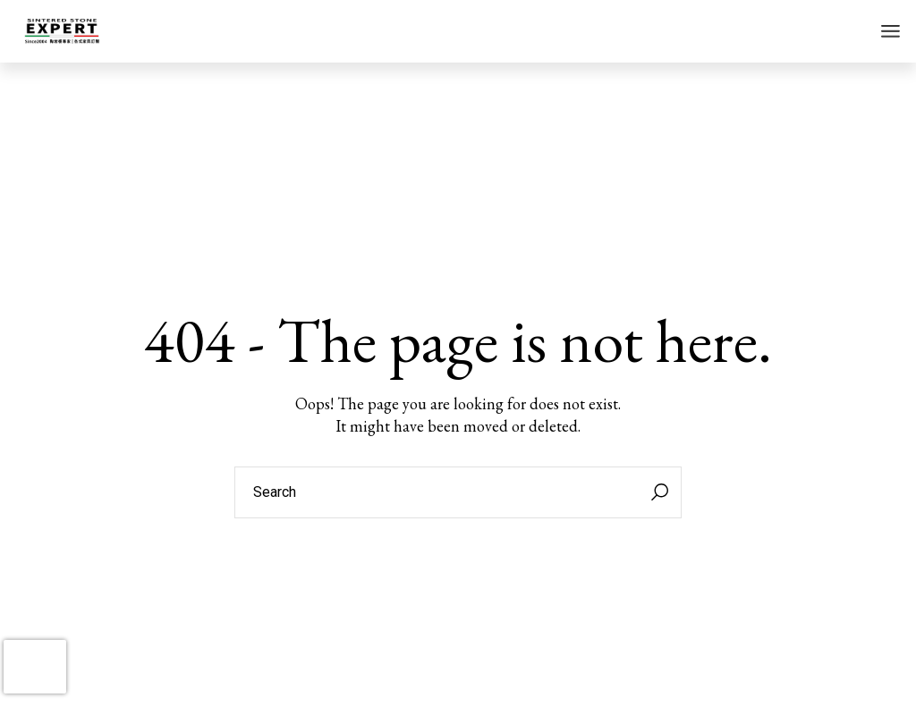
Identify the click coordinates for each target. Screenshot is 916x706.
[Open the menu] (890, 31)
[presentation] (35, 666)
